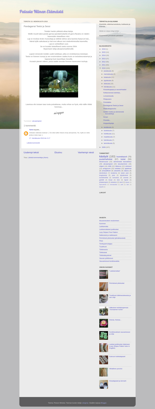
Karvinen (102, 223)
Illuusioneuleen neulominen (109, 221)
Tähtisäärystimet (105, 255)
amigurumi (106, 168)
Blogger (103, 403)
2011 (104, 65)
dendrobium (103, 173)
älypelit (101, 187)
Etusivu (58, 152)
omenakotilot (113, 184)
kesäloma (114, 173)
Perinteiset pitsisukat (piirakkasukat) (112, 238)
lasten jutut (125, 173)
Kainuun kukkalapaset (117, 356)
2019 (104, 49)
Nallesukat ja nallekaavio (108, 235)
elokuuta (107, 84)
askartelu (117, 171)
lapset (126, 180)
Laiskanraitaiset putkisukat (108, 229)
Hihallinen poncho (115, 369)
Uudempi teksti (31, 152)
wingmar (85, 403)
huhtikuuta (108, 134)
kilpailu (127, 182)
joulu (113, 175)
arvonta (125, 177)
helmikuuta (108, 140)
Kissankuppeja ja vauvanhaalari (114, 89)
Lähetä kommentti (33, 143)
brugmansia (103, 175)
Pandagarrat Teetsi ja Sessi (113, 105)
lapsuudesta (102, 184)
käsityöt (103, 156)
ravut (121, 182)
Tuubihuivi (103, 247)
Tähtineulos (103, 249)
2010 (104, 68)
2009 (104, 147)
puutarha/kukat (105, 159)
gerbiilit (101, 180)
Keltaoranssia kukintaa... (112, 93)
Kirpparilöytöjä (108, 123)
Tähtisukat (103, 252)
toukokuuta (108, 130)
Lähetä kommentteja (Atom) (38, 157)
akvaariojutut (37, 121)
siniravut (128, 166)
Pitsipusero (107, 99)
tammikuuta (108, 143)
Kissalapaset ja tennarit (117, 381)
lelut (118, 180)
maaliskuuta (108, 137)
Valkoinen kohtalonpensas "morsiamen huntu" (118, 308)
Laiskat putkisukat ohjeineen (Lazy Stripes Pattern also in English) (119, 346)
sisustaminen (122, 164)
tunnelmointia (103, 177)
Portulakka (107, 102)
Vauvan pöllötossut (106, 258)
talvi (128, 184)
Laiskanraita (103, 226)
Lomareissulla (108, 96)
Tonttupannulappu (105, 244)
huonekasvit (121, 157)
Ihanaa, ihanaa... (115, 320)
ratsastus (114, 182)
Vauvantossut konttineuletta (109, 261)
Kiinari (105, 117)
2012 (104, 62)
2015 (104, 52)
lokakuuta (107, 77)
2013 (104, 58)
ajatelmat (128, 168)
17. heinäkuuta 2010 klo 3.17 (39, 138)
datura (126, 171)
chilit (109, 166)
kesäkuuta (108, 127)
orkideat (117, 168)
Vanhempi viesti (86, 152)
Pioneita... (107, 120)
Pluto (101, 241)
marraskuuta (108, 74)
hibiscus (118, 166)
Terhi (31, 130)
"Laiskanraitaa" (114, 271)
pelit (122, 184)
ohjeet (101, 166)
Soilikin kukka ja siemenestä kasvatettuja (113, 113)
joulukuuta (108, 71)
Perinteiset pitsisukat (116, 283)
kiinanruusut (103, 162)
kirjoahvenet (124, 175)
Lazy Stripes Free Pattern (108, 232)
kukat (123, 159)
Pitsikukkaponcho (109, 109)
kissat (110, 180)
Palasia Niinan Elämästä (41, 11)
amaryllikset (106, 171)
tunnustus (115, 177)
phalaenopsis (103, 182)
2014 (104, 55)
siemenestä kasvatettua (122, 162)
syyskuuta (108, 80)
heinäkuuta (108, 87)
